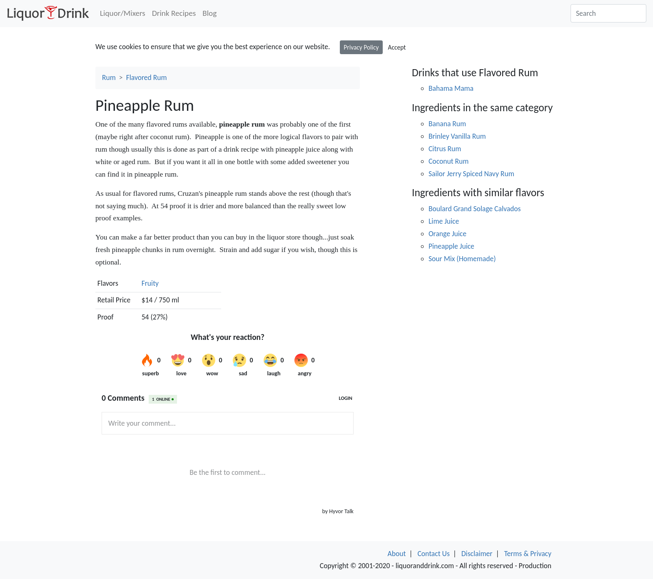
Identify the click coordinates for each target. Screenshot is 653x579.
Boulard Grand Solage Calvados (475, 208)
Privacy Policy (361, 47)
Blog (209, 13)
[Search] (608, 13)
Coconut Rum (449, 161)
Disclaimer (477, 553)
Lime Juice (444, 221)
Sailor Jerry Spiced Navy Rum (471, 173)
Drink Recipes (174, 13)
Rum (109, 77)
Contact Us (433, 553)
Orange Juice (447, 233)
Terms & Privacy (527, 553)
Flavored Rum (146, 77)
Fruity (150, 283)
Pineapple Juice (451, 246)
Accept (397, 47)
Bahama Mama (451, 88)
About (397, 553)
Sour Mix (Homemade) (462, 258)
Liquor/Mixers (122, 13)
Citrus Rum (445, 148)
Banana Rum (447, 123)
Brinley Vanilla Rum (457, 136)
